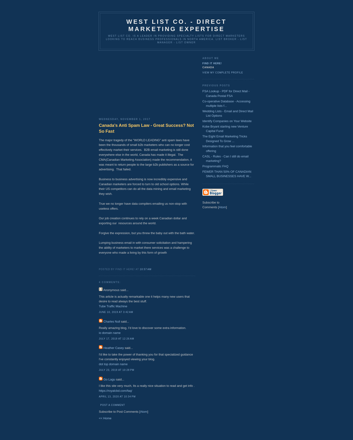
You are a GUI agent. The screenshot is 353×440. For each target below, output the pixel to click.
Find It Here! (212, 63)
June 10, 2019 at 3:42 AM (116, 312)
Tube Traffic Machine (113, 306)
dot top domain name (113, 364)
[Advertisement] (147, 82)
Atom (143, 411)
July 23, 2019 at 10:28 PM (116, 370)
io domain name (110, 333)
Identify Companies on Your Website (227, 121)
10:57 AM (145, 269)
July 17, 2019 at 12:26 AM (116, 338)
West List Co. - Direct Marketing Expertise (176, 25)
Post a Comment (112, 405)
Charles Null (112, 321)
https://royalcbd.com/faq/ (115, 390)
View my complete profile (222, 72)
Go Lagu (109, 379)
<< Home (105, 418)
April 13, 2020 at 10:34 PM (117, 396)
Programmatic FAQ (215, 166)
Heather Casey (114, 348)
